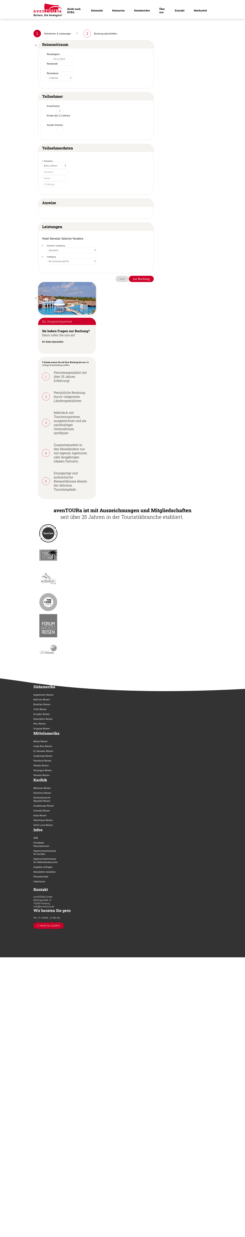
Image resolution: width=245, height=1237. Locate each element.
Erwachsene (53, 105)
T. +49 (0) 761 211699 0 (49, 925)
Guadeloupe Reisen (43, 805)
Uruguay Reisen (41, 728)
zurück (122, 279)
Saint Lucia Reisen (43, 824)
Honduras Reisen (42, 760)
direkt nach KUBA (74, 10)
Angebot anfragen (42, 866)
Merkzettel (200, 10)
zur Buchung (141, 279)
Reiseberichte (142, 10)
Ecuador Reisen (41, 714)
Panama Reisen (41, 775)
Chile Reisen (40, 709)
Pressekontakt (40, 876)
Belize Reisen (40, 741)
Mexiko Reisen (41, 765)
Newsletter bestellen (44, 871)
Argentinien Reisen (43, 694)
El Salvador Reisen (43, 751)
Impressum (39, 881)
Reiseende (52, 63)
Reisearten (118, 10)
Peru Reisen (39, 723)
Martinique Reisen (43, 820)
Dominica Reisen (42, 792)
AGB (35, 837)
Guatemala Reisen (42, 755)
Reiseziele (97, 10)
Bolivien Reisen (41, 699)
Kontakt (180, 10)
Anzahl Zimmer (55, 124)
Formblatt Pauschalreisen (41, 844)
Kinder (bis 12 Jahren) (58, 115)
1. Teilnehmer (47, 161)
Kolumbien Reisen (43, 718)
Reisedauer (53, 73)
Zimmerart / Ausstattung (56, 246)
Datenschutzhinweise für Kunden (44, 852)
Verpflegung (51, 257)
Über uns (162, 10)
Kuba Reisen (40, 815)
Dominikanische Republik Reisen (41, 799)
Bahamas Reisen (42, 788)
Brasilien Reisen (41, 704)
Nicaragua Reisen (42, 770)
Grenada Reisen (41, 810)
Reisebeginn (53, 54)
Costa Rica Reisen (42, 746)
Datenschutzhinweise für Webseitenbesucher (45, 860)
